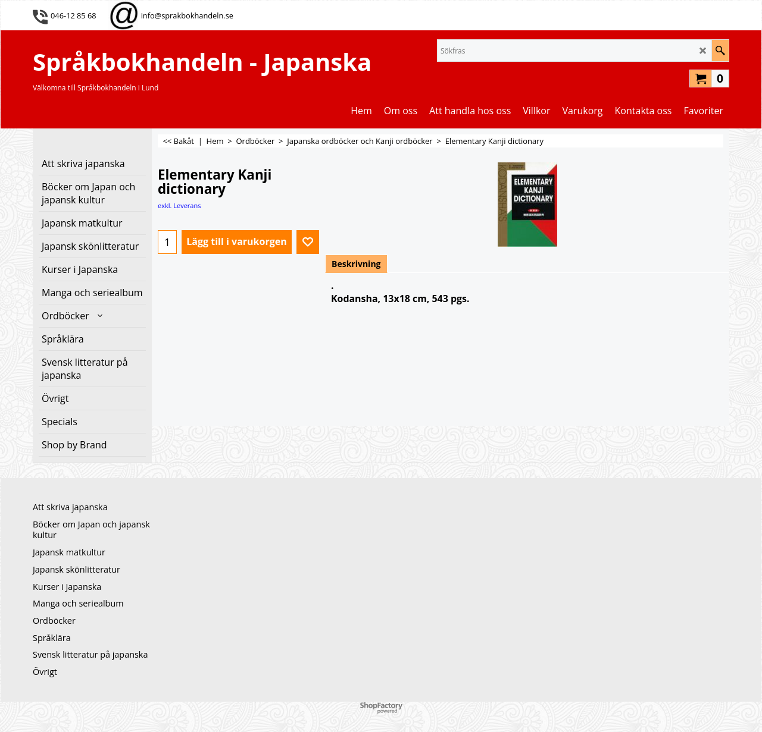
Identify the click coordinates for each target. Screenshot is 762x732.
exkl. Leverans (179, 205)
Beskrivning (356, 263)
